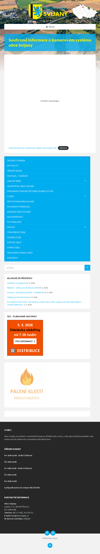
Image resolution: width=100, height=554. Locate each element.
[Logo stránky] (50, 18)
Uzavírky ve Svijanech (16, 283)
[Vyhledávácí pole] (40, 268)
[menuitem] (47, 160)
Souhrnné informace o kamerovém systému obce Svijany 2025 (32, 148)
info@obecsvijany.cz (20, 515)
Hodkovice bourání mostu (18, 297)
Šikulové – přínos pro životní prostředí (23, 287)
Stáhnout (63, 148)
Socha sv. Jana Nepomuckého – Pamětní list (25, 292)
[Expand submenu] (85, 181)
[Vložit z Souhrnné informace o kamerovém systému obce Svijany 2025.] (50, 101)
